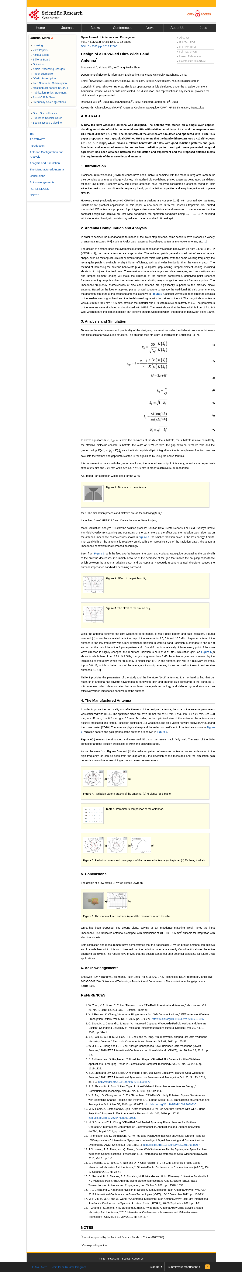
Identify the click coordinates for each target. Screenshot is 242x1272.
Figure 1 (157, 293)
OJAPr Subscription (43, 78)
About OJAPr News (43, 97)
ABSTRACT (91, 116)
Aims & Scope (39, 54)
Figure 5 (206, 651)
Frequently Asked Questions (48, 102)
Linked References (189, 56)
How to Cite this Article (191, 61)
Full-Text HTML (187, 47)
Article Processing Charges (47, 68)
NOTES (87, 1227)
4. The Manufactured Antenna (106, 700)
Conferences (122, 28)
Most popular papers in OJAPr (49, 87)
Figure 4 (88, 793)
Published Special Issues (46, 117)
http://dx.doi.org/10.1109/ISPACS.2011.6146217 (171, 1144)
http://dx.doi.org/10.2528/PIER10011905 (112, 1117)
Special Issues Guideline (46, 122)
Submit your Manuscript (183, 1266)
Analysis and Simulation (45, 163)
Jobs (203, 28)
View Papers (39, 50)
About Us (177, 28)
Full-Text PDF (186, 42)
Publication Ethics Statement (48, 92)
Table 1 (85, 677)
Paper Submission (42, 73)
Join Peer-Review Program (69, 1267)
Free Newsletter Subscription (48, 83)
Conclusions (37, 175)
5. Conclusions (93, 874)
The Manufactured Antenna (47, 169)
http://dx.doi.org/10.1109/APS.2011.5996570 (124, 1081)
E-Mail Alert (39, 1267)
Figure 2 (144, 537)
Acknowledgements (42, 182)
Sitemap (126, 1258)
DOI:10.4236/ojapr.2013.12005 (99, 46)
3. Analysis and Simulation (103, 321)
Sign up (155, 1266)
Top (32, 133)
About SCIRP (113, 1258)
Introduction (37, 145)
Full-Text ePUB (187, 51)
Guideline (37, 64)
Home (40, 28)
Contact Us (137, 1258)
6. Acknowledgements (100, 968)
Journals (67, 28)
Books (95, 28)
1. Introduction (93, 166)
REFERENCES (93, 995)
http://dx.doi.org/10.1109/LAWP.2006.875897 (178, 1018)
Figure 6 (86, 739)
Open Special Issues (43, 113)
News (150, 28)
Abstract (183, 37)
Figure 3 (99, 553)
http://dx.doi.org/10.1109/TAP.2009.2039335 (170, 1104)
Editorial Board (40, 59)
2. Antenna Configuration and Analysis (114, 228)
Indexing (36, 45)
